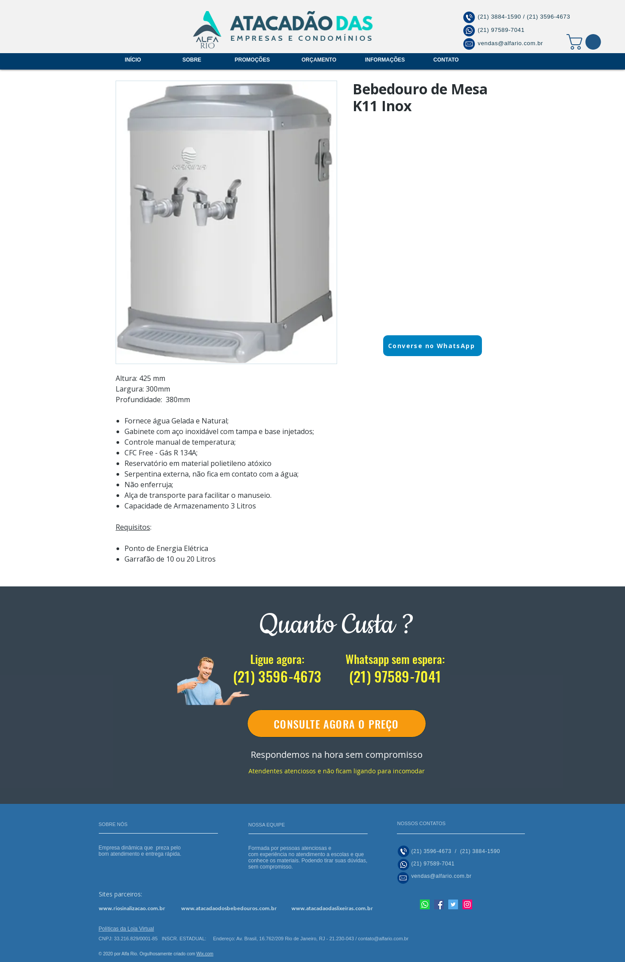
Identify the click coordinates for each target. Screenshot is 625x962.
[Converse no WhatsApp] (432, 345)
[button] (586, 42)
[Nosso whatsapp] (425, 904)
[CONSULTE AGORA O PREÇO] (336, 723)
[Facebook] (439, 904)
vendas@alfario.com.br (510, 43)
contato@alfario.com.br (383, 938)
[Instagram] (467, 904)
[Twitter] (453, 904)
